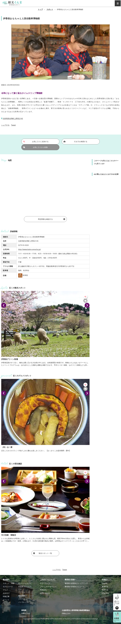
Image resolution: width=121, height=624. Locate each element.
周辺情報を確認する (51, 219)
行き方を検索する (75, 141)
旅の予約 (21, 595)
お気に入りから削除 (35, 147)
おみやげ (6, 593)
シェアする (5, 125)
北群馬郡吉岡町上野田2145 (13, 118)
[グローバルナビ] (118, 3)
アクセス (21, 592)
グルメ (5, 590)
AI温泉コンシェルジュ (24, 587)
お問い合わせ (45, 593)
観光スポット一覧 (42, 553)
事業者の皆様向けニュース (74, 586)
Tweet (13, 125)
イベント (6, 600)
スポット (50, 9)
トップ (40, 9)
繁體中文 (105, 586)
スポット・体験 (8, 583)
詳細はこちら (25, 613)
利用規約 (43, 590)
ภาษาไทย (105, 593)
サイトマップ (45, 583)
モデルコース (8, 586)
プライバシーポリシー (48, 586)
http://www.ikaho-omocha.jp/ (29, 249)
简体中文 (105, 590)
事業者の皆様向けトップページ (76, 583)
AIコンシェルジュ (24, 583)
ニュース (21, 599)
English (104, 583)
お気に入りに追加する (36, 141)
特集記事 (6, 596)
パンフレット (23, 602)
